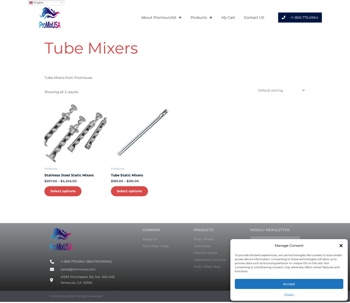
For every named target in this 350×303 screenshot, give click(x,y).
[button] (341, 245)
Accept (289, 284)
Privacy (289, 294)
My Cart (228, 17)
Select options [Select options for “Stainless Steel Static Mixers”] (63, 192)
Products (201, 18)
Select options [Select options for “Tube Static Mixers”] (130, 192)
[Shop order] (280, 90)
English (36, 2)
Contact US (254, 17)
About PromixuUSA (161, 18)
